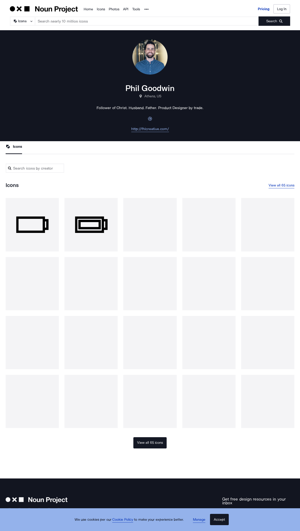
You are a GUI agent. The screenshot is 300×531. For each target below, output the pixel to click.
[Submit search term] (274, 21)
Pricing (264, 9)
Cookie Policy (124, 523)
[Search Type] (22, 21)
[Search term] (147, 21)
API (125, 9)
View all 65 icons (282, 185)
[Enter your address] (244, 511)
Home (88, 9)
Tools (136, 9)
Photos (114, 9)
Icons (101, 9)
